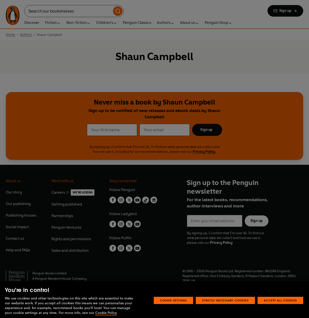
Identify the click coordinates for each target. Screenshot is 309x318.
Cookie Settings (173, 307)
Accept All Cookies (280, 307)
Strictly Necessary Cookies (225, 307)
